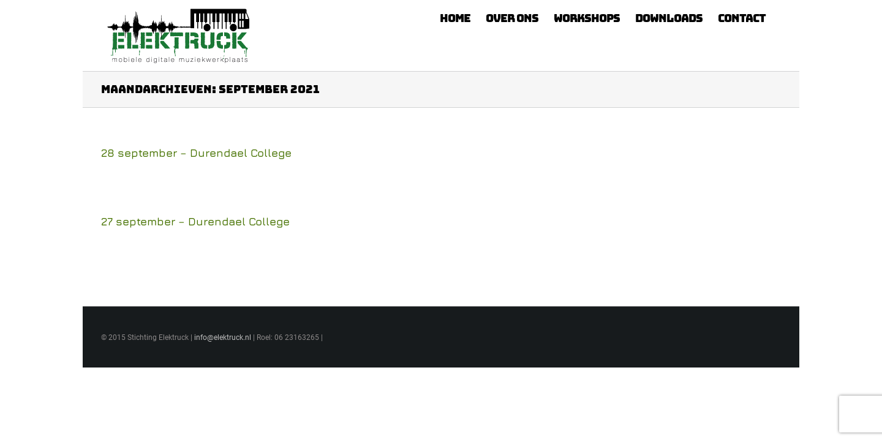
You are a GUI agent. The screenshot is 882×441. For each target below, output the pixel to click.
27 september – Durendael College (195, 221)
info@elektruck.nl (222, 337)
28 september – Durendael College (196, 152)
